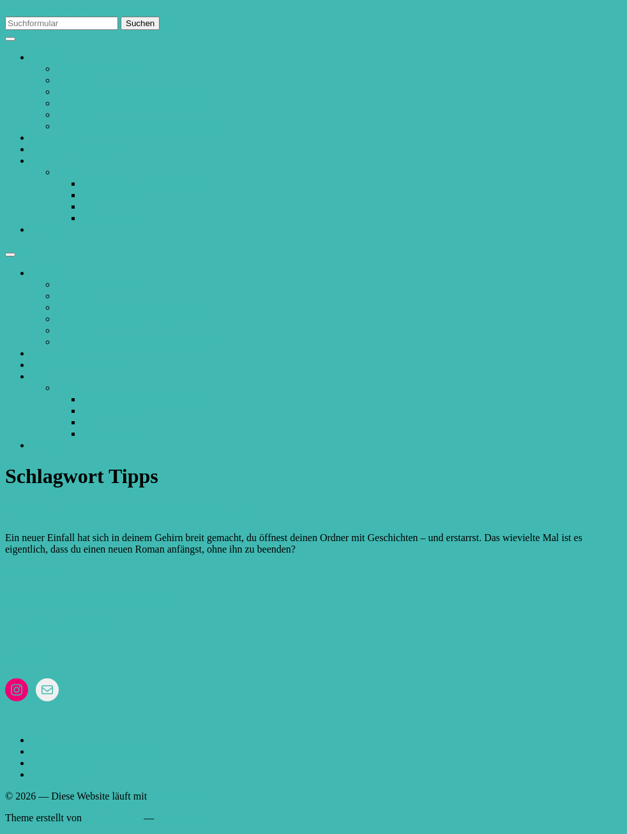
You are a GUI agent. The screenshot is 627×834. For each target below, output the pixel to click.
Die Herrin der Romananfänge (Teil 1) (130, 510)
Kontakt (47, 229)
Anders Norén (112, 817)
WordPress (171, 796)
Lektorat (48, 57)
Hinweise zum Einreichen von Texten (132, 103)
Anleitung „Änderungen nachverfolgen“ (138, 126)
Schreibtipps (107, 195)
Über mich (52, 137)
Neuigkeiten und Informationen (146, 183)
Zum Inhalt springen (47, 10)
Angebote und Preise (73, 149)
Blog (40, 160)
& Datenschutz (83, 625)
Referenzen (79, 80)
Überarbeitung (111, 217)
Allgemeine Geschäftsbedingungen (127, 91)
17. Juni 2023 (33, 570)
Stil (89, 206)
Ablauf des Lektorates (101, 68)
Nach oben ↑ (182, 817)
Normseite (77, 114)
